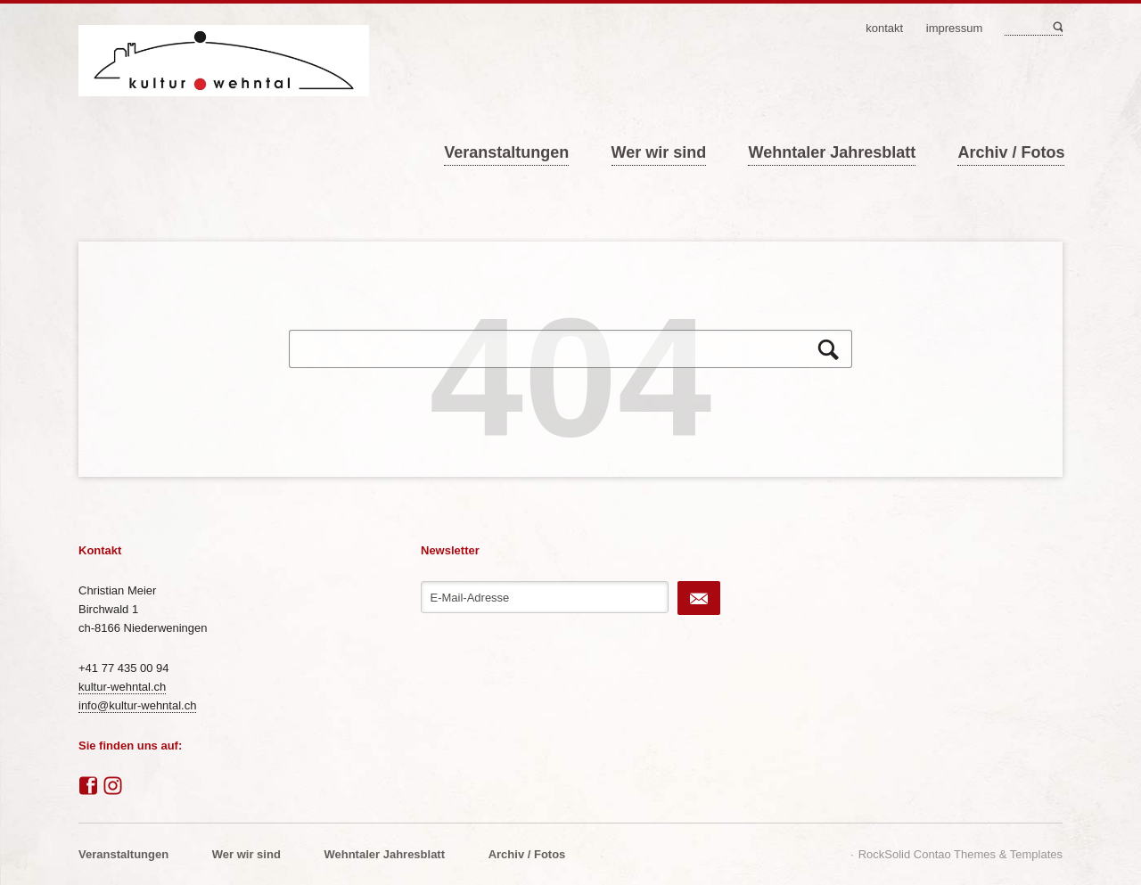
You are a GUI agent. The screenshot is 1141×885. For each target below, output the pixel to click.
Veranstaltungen (506, 152)
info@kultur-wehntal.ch (137, 705)
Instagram (113, 786)
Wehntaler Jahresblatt (831, 152)
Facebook (88, 786)
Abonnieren (698, 598)
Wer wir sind (659, 152)
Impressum (954, 28)
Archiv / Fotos (1010, 152)
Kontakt (884, 28)
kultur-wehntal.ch (122, 686)
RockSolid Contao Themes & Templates (960, 854)
